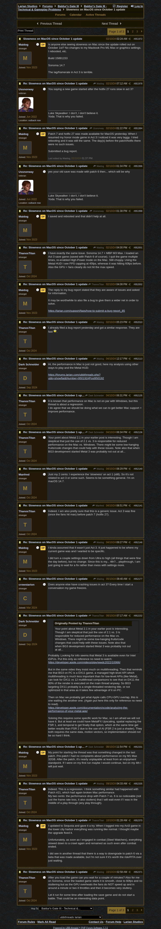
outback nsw (34, 120)
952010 (139, 322)
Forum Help (113, 921)
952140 (139, 469)
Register (120, 6)
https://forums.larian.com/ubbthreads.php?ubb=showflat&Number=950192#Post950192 (76, 376)
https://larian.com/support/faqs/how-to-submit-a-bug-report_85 (86, 310)
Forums (47, 6)
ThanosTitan (96, 284)
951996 (139, 166)
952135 (139, 395)
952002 (139, 284)
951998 (139, 211)
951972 (139, 39)
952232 (139, 615)
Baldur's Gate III (68, 6)
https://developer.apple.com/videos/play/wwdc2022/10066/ (84, 662)
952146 (139, 542)
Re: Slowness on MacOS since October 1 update (55, 83)
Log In (136, 6)
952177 (139, 579)
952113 (139, 358)
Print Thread (25, 30)
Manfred (98, 505)
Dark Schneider (94, 395)
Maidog (98, 83)
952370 (139, 820)
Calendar (76, 14)
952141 (139, 505)
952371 (139, 872)
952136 (139, 432)
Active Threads (96, 14)
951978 (139, 83)
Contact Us (96, 921)
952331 (139, 747)
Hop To (34, 908)
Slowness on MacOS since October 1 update (52, 38)
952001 (139, 247)
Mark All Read (46, 921)
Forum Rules (26, 921)
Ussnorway (97, 128)
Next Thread (112, 23)
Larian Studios (28, 6)
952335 (139, 783)
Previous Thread (49, 23)
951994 (139, 128)
